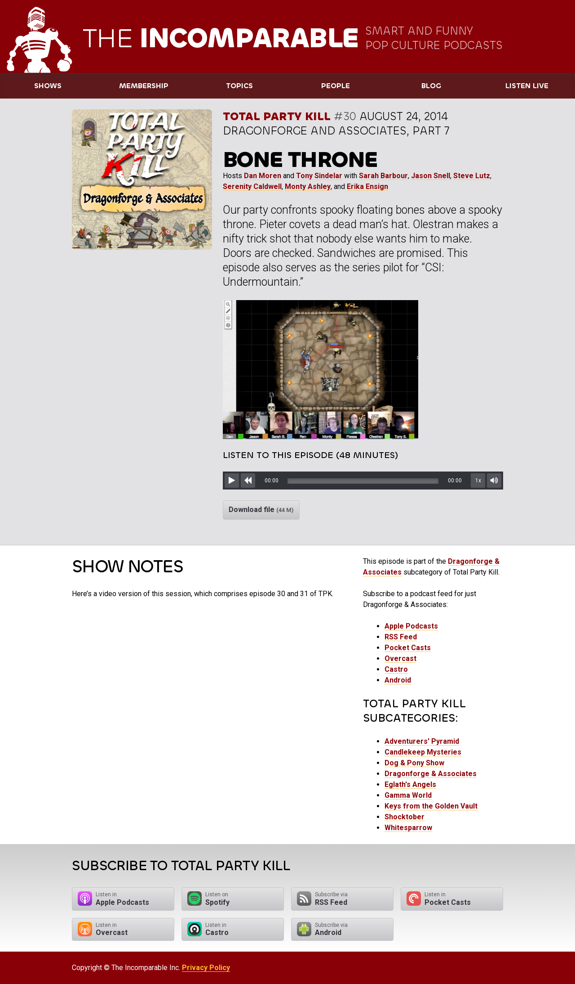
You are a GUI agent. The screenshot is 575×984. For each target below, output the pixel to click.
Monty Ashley (308, 186)
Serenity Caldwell (252, 186)
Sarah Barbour (383, 175)
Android (398, 680)
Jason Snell (430, 175)
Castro (396, 669)
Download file (261, 509)
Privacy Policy (206, 967)
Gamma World (408, 795)
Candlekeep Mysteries (423, 752)
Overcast (400, 658)
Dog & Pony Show (414, 763)
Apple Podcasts (411, 626)
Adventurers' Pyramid (422, 741)
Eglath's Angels (410, 784)
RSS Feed (401, 637)
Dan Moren (262, 175)
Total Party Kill (277, 116)
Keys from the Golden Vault (431, 806)
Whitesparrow (408, 827)
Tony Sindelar (319, 175)
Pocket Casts (408, 647)
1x (478, 480)
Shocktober (405, 817)
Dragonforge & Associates (431, 773)
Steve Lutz (471, 175)
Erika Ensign (367, 186)
